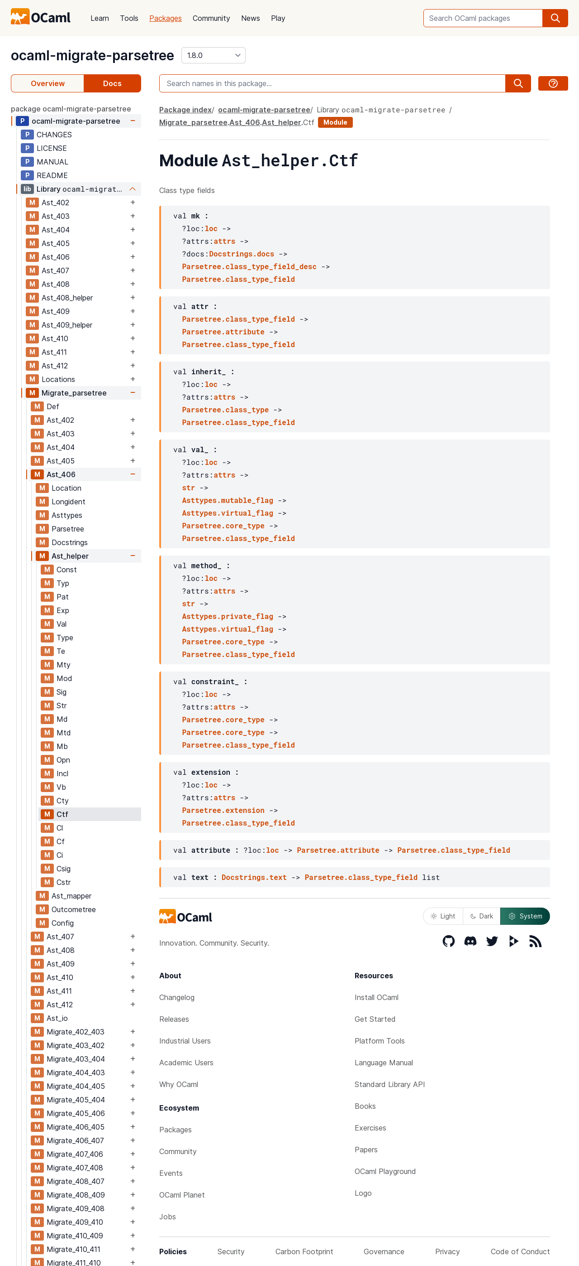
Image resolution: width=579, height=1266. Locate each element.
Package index (185, 109)
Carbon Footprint (304, 1251)
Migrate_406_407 (75, 1140)
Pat (63, 596)
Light (443, 916)
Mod (64, 678)
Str (61, 705)
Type (65, 637)
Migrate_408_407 (75, 1181)
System (525, 916)
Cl (60, 827)
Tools (129, 18)
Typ (63, 583)
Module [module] (335, 122)
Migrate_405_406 (76, 1113)
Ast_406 (56, 256)
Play (278, 18)
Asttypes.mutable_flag (227, 500)
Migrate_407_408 (75, 1167)
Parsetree (68, 528)
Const (67, 569)
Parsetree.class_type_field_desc (249, 266)
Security (231, 1251)
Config (63, 923)
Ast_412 (55, 365)
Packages (165, 18)
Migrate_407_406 (75, 1154)
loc (211, 228)
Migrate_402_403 (75, 1031)
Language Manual (384, 1062)
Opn (63, 759)
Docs (112, 83)
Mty (64, 664)
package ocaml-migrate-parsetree (71, 108)
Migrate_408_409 (76, 1194)
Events (171, 1173)
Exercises (370, 1127)
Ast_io (57, 1018)
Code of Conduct (520, 1251)
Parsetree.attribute (223, 331)
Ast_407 (55, 270)
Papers (366, 1149)
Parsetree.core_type (223, 525)
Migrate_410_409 (75, 1235)
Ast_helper (70, 556)
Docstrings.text (254, 877)
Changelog (177, 997)
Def (53, 406)
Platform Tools (380, 1040)
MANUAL (52, 161)
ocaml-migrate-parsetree (92, 55)
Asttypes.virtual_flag (227, 512)
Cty (63, 800)
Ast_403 (56, 216)
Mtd (64, 732)
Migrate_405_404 (76, 1099)
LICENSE (52, 148)
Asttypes (67, 515)
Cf (61, 841)
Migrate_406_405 (75, 1126)
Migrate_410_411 (73, 1249)
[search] (555, 18)
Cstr (64, 882)
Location (66, 488)
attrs (224, 241)
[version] (213, 55)
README (52, 175)
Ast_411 (54, 352)
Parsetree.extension (223, 810)
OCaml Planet (182, 1194)
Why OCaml (178, 1084)
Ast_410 (55, 338)
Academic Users (186, 1062)
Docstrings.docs (241, 253)
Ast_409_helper (67, 324)
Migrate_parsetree (74, 392)
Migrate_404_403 (76, 1072)
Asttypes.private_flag (227, 616)
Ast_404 (56, 229)
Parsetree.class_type (225, 409)
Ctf (62, 814)
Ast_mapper (71, 895)
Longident (68, 501)
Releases (174, 1019)
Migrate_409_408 (75, 1208)
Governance (384, 1251)
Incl (62, 773)
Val (61, 623)
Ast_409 (56, 311)
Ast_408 (56, 284)
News (250, 18)
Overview (48, 83)
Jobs (167, 1216)
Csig (64, 868)
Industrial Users (185, 1040)
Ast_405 (56, 243)
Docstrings (70, 542)
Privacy (447, 1251)
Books (365, 1106)
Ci (60, 855)
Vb (61, 787)
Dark (481, 916)
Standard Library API (390, 1084)
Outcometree (74, 909)
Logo (363, 1193)
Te (61, 651)
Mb (62, 746)
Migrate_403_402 (75, 1045)
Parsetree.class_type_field (238, 279)
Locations (58, 379)
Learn (99, 18)
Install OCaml (377, 997)
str (188, 487)
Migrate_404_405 (76, 1086)
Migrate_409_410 (75, 1222)
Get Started (375, 1019)
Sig (61, 691)
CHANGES (54, 134)
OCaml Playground (385, 1171)
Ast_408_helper (67, 297)
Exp (63, 610)
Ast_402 (55, 202)
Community (211, 18)
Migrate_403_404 (76, 1058)
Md (62, 719)
